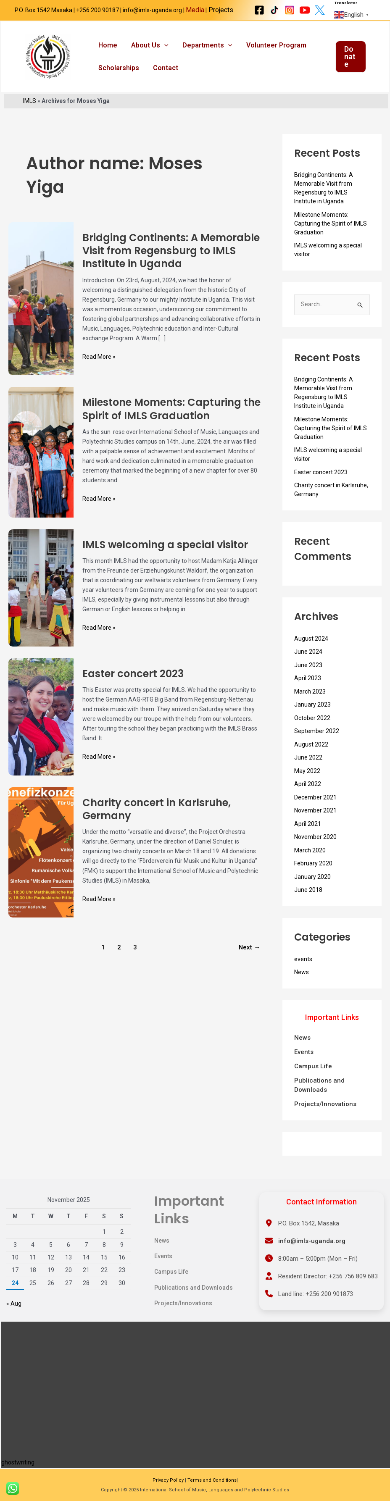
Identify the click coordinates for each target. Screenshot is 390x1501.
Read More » (99, 364)
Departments (204, 47)
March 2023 (310, 700)
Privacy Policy (168, 1480)
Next (249, 955)
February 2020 (313, 871)
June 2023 (308, 673)
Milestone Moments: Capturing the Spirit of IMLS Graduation (171, 417)
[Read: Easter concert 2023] (41, 724)
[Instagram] (290, 10)
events (303, 967)
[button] (350, 61)
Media (195, 10)
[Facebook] (259, 10)
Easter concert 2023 (133, 682)
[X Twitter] (320, 10)
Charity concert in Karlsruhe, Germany (156, 817)
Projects (220, 10)
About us (147, 47)
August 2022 (311, 752)
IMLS (29, 109)
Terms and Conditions (212, 1480)
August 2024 (311, 647)
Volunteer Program (271, 47)
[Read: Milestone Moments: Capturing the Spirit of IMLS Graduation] (41, 460)
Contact (163, 74)
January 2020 (312, 885)
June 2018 (308, 898)
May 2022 (307, 779)
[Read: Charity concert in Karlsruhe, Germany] (41, 860)
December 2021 (315, 805)
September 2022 (316, 739)
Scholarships (118, 74)
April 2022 (307, 792)
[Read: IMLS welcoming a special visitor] (41, 595)
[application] (162, 47)
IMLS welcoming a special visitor (165, 553)
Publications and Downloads (319, 1093)
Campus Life (313, 1074)
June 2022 (308, 765)
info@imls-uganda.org (311, 1241)
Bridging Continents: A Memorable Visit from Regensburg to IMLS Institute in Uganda (171, 259)
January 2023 (312, 713)
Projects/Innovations (325, 1112)
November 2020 (315, 845)
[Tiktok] (274, 10)
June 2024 (308, 660)
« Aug (13, 1304)
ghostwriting (17, 1462)
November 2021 (315, 818)
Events (304, 1060)
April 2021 (307, 832)
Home (107, 47)
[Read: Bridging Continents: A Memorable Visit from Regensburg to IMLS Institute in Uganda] (41, 306)
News (301, 980)
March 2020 (310, 858)
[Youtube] (305, 10)
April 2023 (307, 686)
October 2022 (312, 726)
